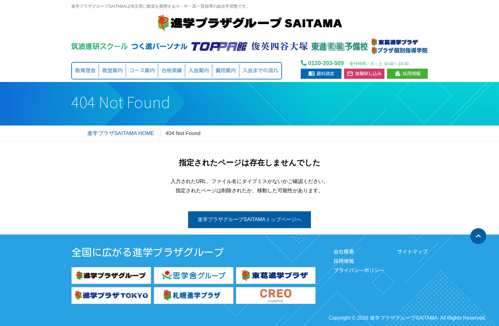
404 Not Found (182, 133)
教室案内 (112, 70)
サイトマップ (412, 251)
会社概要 (344, 251)
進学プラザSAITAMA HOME (120, 133)
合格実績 (171, 70)
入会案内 (198, 70)
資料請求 (321, 73)
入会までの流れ (260, 70)
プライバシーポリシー (359, 270)
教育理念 (85, 70)
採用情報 (407, 74)
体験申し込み (364, 74)
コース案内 (142, 70)
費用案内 (225, 70)
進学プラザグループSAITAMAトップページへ (249, 219)
